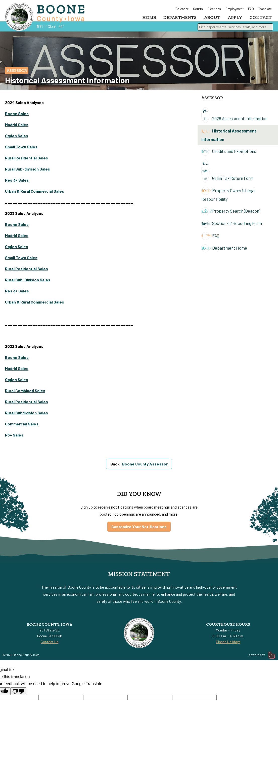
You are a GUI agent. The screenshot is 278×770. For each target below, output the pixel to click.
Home (149, 17)
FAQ (251, 9)
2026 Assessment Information (234, 119)
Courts (198, 9)
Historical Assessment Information (228, 138)
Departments (180, 17)
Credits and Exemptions (228, 155)
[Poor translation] (18, 695)
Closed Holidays (228, 645)
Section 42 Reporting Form (231, 227)
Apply (235, 17)
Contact (261, 17)
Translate (265, 9)
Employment (234, 9)
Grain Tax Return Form (227, 174)
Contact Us (49, 645)
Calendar (182, 9)
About (212, 17)
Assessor (17, 74)
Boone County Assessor (145, 467)
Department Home (224, 252)
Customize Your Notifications (139, 530)
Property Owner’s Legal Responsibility (228, 198)
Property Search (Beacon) (230, 215)
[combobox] (235, 30)
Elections (214, 9)
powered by (262, 658)
